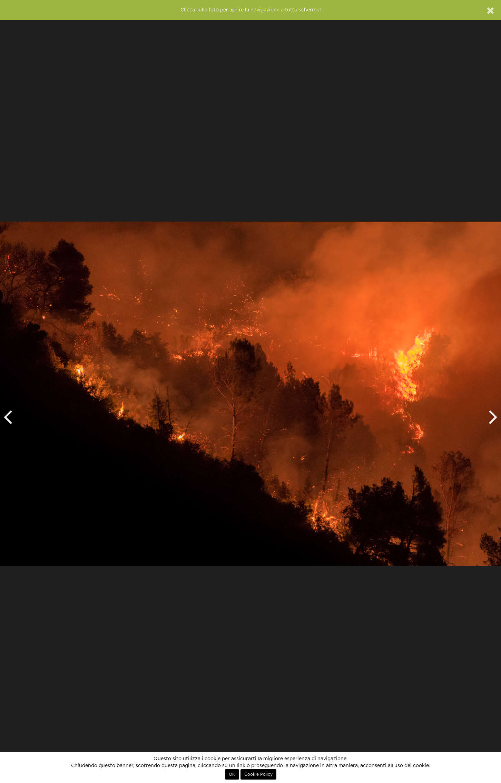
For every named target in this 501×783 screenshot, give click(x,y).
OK (232, 774)
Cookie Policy (258, 774)
